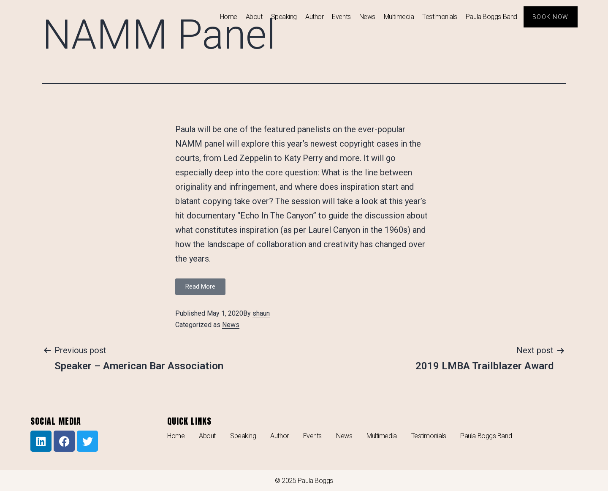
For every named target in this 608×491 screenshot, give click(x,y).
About (254, 17)
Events (341, 17)
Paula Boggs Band (491, 17)
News (367, 17)
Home (228, 17)
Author (314, 17)
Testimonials (439, 17)
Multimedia (399, 17)
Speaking (284, 17)
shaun (261, 313)
